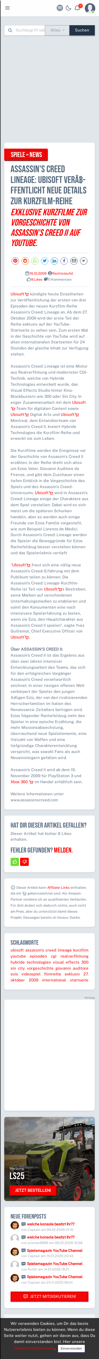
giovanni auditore (71, 968)
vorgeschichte (40, 968)
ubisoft (17, 950)
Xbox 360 (22, 782)
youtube (18, 956)
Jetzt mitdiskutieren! (49, 1296)
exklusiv (72, 974)
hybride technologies (31, 962)
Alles (55, 30)
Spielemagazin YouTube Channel (54, 1250)
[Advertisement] (49, 89)
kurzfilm (80, 950)
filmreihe (52, 974)
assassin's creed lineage (48, 950)
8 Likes (37, 279)
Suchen (82, 30)
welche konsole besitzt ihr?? (50, 1224)
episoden (38, 956)
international (54, 980)
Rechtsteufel (62, 273)
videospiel (31, 974)
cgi (53, 956)
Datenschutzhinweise (34, 1348)
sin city (18, 968)
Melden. (63, 850)
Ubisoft (20, 294)
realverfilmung (74, 956)
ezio (14, 974)
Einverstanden (71, 1348)
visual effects (66, 962)
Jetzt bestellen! (33, 1190)
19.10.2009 (38, 273)
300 (84, 962)
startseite (79, 980)
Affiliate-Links (58, 888)
